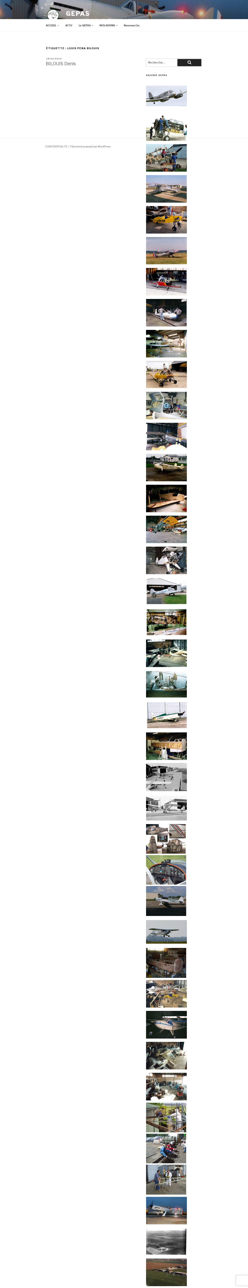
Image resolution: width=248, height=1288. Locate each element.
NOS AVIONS (109, 25)
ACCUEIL (53, 25)
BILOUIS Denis (61, 63)
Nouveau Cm (132, 25)
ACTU (68, 25)
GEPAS (78, 13)
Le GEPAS (86, 25)
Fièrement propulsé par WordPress (90, 146)
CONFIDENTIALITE (56, 146)
